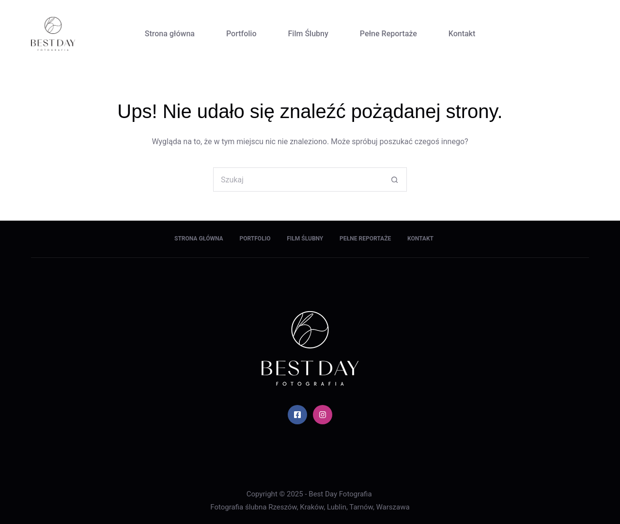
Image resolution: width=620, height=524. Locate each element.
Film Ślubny (308, 33)
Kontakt (462, 33)
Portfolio (241, 33)
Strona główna (170, 33)
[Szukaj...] (298, 179)
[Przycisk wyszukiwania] (395, 179)
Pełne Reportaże (388, 33)
